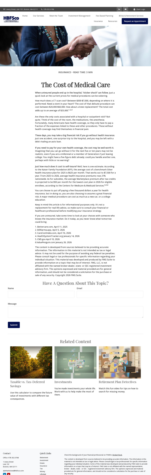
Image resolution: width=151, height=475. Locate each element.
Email (79, 281)
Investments (63, 375)
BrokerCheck (117, 448)
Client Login (139, 2)
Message (12, 296)
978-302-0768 (47, 2)
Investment (44, 453)
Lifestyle (43, 467)
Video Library (45, 473)
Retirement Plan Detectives (117, 375)
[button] (25, 8)
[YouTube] (125, 2)
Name (11, 281)
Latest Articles (45, 470)
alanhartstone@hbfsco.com (13, 464)
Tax (41, 462)
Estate (42, 456)
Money (42, 464)
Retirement (44, 451)
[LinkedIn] (119, 2)
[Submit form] (14, 318)
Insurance (43, 459)
